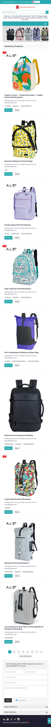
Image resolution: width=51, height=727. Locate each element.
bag (6, 170)
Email (8, 110)
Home (6, 34)
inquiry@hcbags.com (11, 2)
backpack (7, 361)
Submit (8, 700)
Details (17, 110)
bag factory (15, 106)
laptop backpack (9, 444)
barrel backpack (9, 637)
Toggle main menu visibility (45, 23)
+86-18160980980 (25, 2)
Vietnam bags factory (26, 106)
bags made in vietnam (33, 361)
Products (13, 34)
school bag (7, 106)
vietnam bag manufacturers (18, 361)
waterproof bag (15, 233)
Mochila (7, 233)
